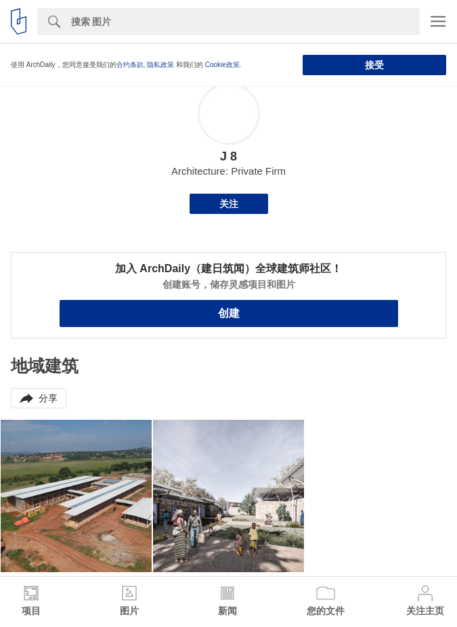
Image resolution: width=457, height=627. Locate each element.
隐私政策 (160, 64)
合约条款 (130, 64)
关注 (228, 203)
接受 (374, 65)
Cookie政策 (222, 64)
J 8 (228, 156)
